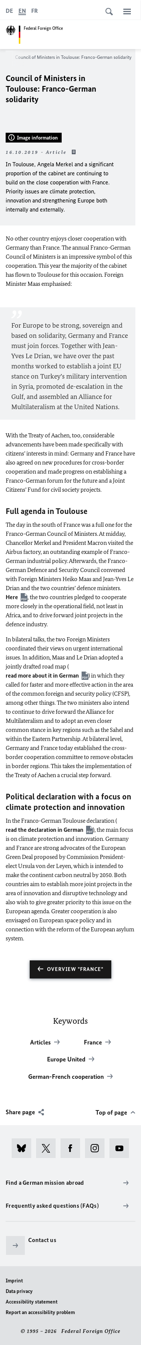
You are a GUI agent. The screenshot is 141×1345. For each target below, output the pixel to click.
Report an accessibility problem (40, 1312)
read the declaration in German (44, 829)
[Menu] (127, 11)
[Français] (34, 11)
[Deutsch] (9, 11)
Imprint (14, 1281)
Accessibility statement (32, 1302)
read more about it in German (42, 675)
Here (12, 597)
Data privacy (19, 1291)
